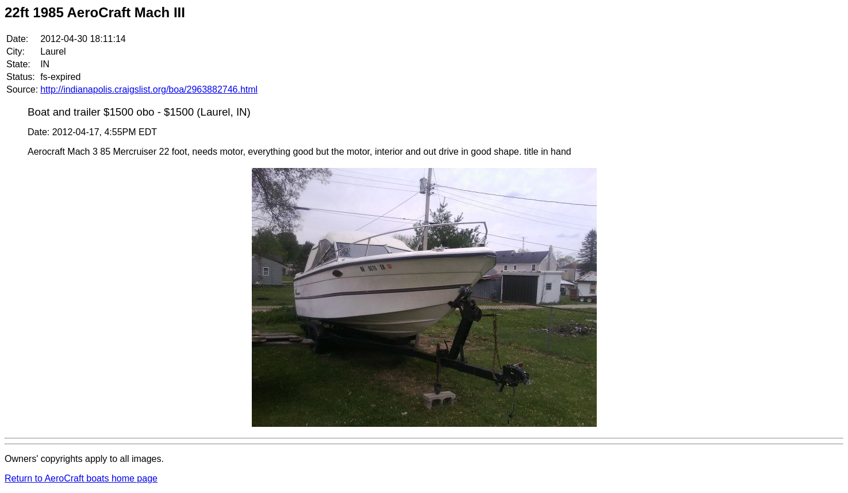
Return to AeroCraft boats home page (81, 478)
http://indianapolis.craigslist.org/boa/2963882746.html (149, 89)
